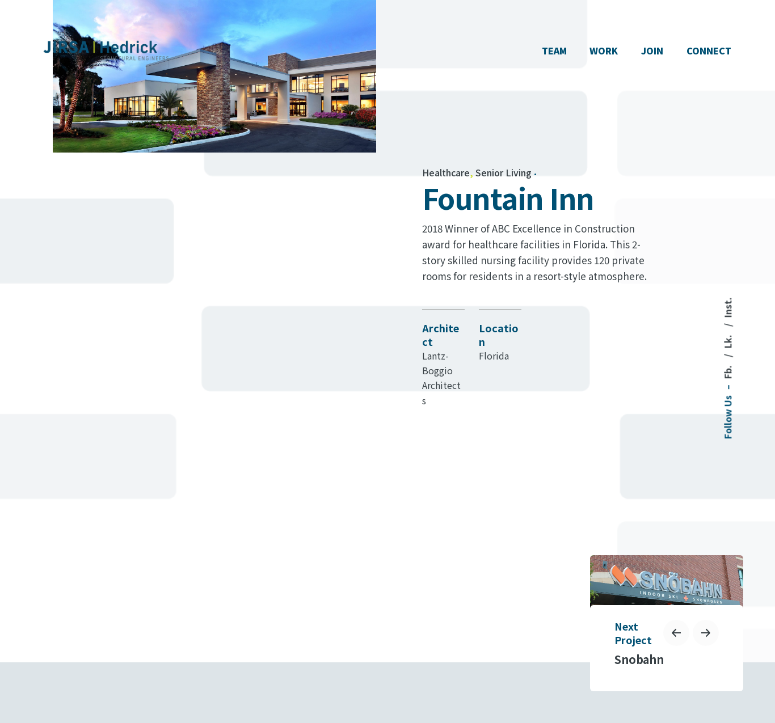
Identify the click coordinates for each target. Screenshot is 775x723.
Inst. (727, 307)
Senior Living (503, 172)
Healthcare (446, 172)
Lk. (727, 340)
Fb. (727, 371)
